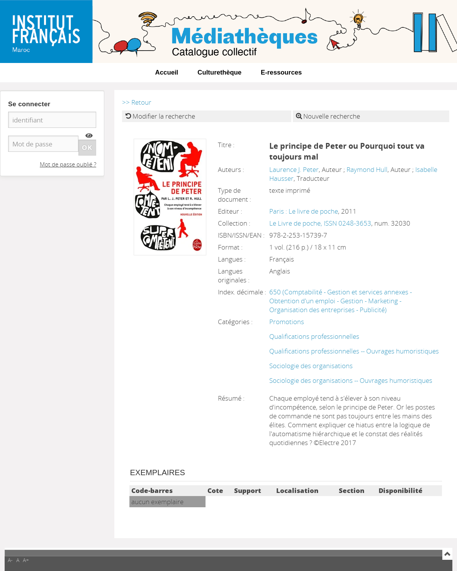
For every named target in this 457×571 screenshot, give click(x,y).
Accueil (166, 72)
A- (10, 560)
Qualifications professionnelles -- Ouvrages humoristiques (354, 351)
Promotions (286, 321)
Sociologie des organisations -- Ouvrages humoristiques (350, 380)
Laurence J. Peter (294, 169)
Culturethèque (219, 72)
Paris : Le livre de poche (303, 211)
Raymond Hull (367, 169)
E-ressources (281, 72)
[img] (89, 136)
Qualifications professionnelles (314, 336)
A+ (26, 560)
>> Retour (136, 102)
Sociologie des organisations (311, 365)
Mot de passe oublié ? (68, 164)
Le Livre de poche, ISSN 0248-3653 (320, 223)
